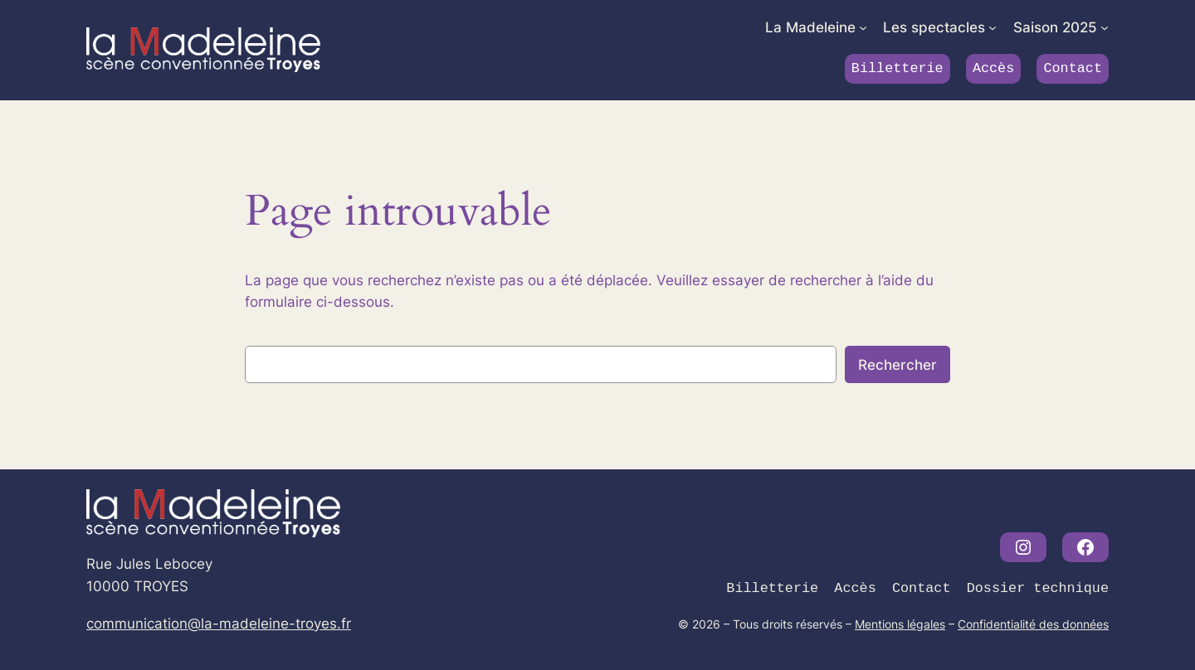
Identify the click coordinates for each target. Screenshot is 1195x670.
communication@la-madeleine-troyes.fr (218, 623)
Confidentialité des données (1033, 624)
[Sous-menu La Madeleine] (863, 27)
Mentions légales (900, 624)
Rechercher (897, 365)
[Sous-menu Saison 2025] (1104, 27)
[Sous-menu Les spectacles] (992, 27)
